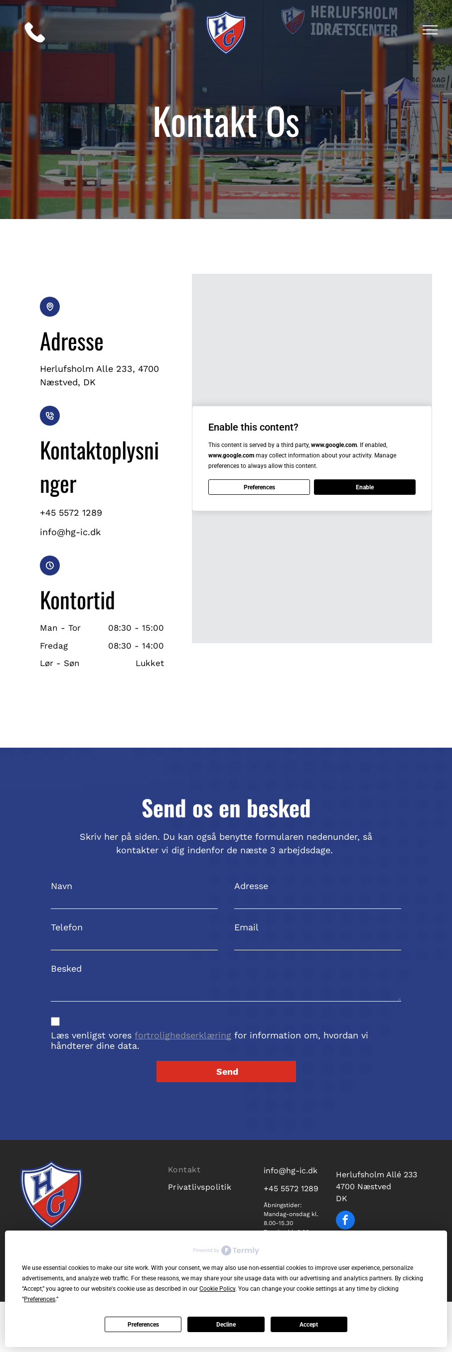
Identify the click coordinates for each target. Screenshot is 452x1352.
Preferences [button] (39, 1299)
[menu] (430, 30)
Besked (66, 968)
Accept (309, 1324)
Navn (61, 886)
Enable (365, 487)
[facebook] (345, 1221)
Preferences (143, 1324)
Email (246, 927)
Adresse (251, 886)
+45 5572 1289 (291, 1188)
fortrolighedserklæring (183, 1035)
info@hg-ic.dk (290, 1170)
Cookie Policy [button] (217, 1288)
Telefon (67, 927)
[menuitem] (209, 1168)
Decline (226, 1324)
